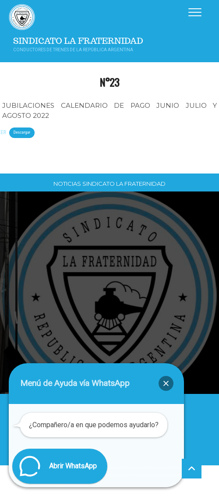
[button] (166, 383)
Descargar (22, 132)
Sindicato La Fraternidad (78, 41)
